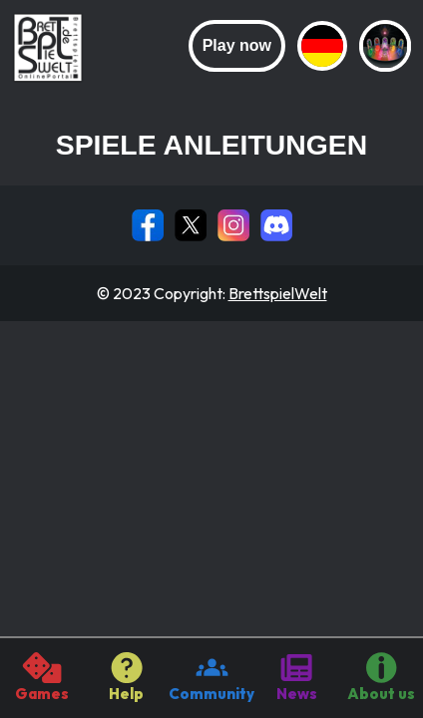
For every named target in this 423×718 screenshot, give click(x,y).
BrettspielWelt (277, 293)
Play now (237, 45)
